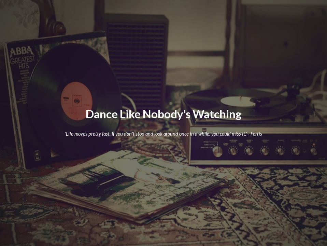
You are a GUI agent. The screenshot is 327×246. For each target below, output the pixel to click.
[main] (163, 114)
